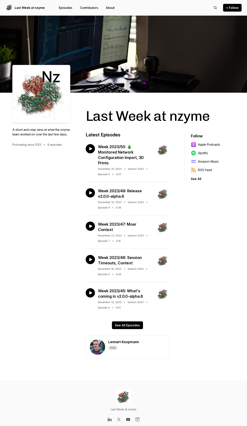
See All (196, 179)
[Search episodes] (215, 7)
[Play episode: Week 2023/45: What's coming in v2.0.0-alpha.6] (90, 292)
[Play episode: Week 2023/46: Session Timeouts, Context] (90, 259)
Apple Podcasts (205, 144)
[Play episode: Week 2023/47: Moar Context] (90, 226)
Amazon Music (205, 161)
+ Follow (232, 8)
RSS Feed (201, 170)
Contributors (89, 8)
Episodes (65, 8)
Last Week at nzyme (30, 8)
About (110, 8)
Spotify (199, 153)
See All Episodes (127, 325)
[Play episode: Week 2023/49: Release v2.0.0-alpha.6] (90, 192)
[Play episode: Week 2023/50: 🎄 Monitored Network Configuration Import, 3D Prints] (90, 148)
